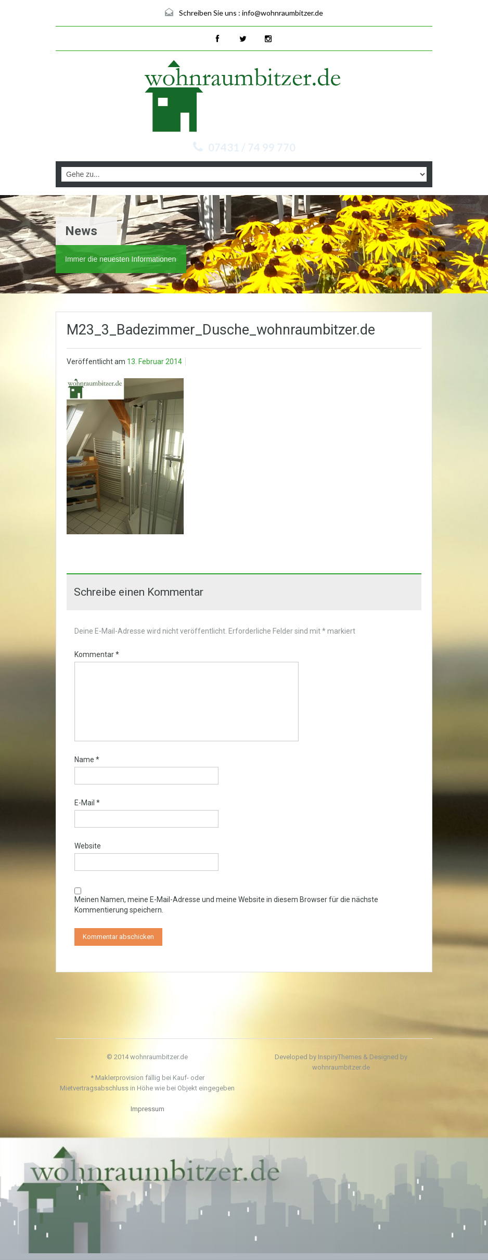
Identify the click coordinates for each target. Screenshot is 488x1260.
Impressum (147, 1109)
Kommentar (96, 654)
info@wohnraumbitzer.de (282, 12)
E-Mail (87, 803)
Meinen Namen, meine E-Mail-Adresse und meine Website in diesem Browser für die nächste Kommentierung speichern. (226, 904)
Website (87, 846)
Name (86, 759)
